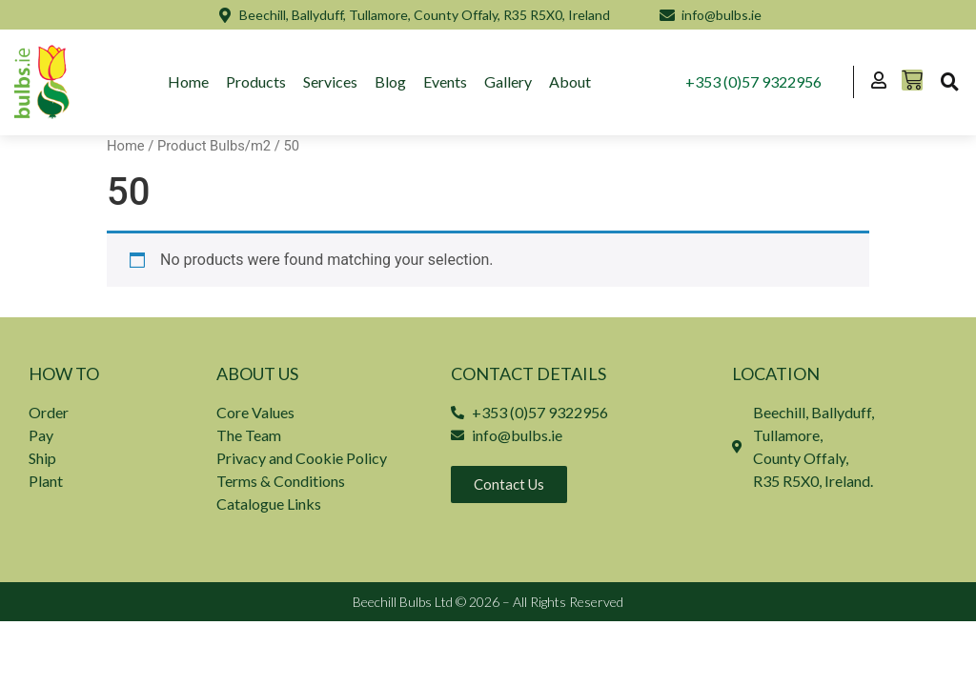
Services (331, 81)
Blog (391, 81)
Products (257, 81)
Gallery (509, 81)
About (571, 81)
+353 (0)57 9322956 (753, 81)
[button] (949, 82)
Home (189, 81)
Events (446, 81)
